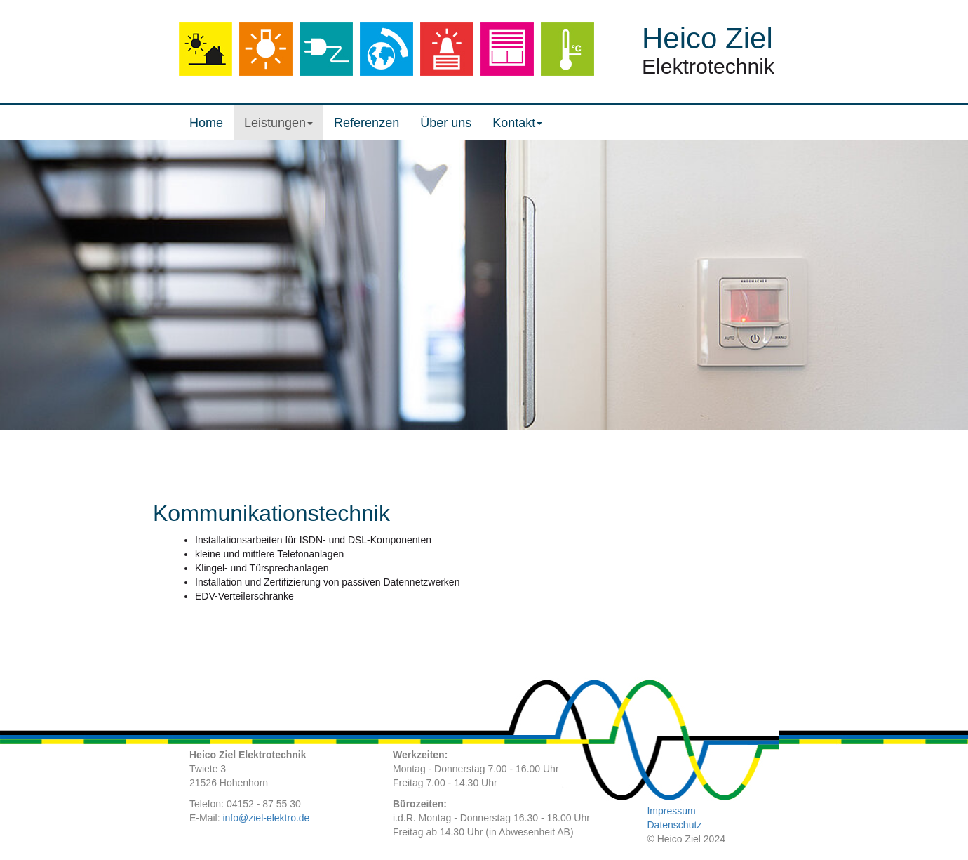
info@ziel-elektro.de (265, 817)
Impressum (671, 810)
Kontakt (517, 123)
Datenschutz (674, 825)
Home (206, 123)
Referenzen (366, 123)
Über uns (445, 123)
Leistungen (278, 123)
